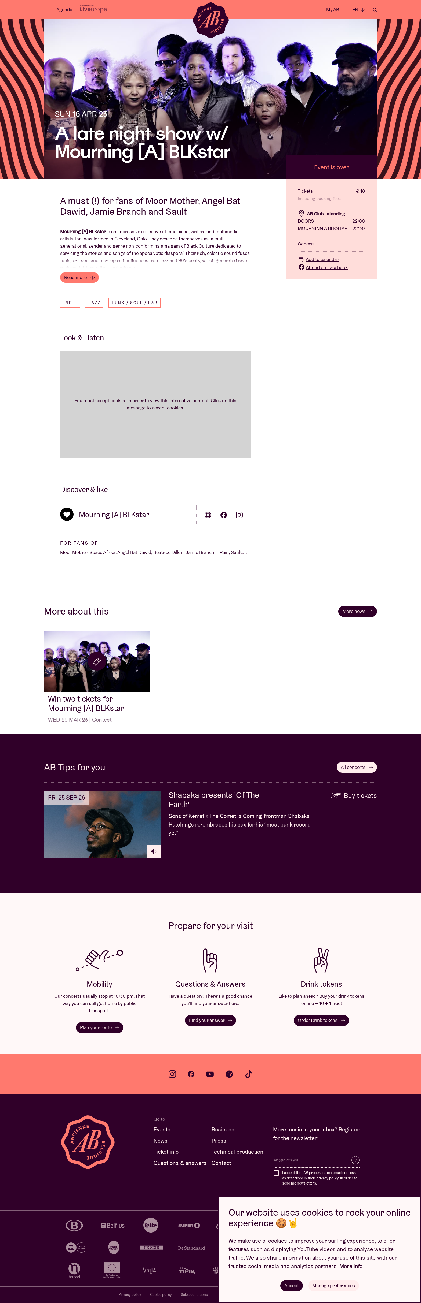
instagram (172, 1074)
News (161, 1140)
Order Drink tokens (321, 1020)
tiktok (248, 1074)
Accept (291, 1285)
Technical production (237, 1151)
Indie (70, 302)
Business (223, 1129)
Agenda (64, 9)
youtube (210, 1074)
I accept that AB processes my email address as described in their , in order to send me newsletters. (320, 1178)
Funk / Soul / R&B (135, 302)
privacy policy (327, 1178)
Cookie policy (161, 1294)
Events (162, 1129)
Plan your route (99, 1027)
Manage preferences (333, 1285)
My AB (332, 9)
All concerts (357, 767)
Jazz (95, 302)
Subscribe (355, 1160)
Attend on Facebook (323, 267)
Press (219, 1140)
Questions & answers (180, 1163)
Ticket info (166, 1151)
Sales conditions (194, 1294)
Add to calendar (318, 259)
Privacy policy (129, 1294)
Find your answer (210, 1020)
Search (375, 10)
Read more (79, 277)
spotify (229, 1074)
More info (350, 1266)
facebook (191, 1074)
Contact (221, 1163)
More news (357, 611)
